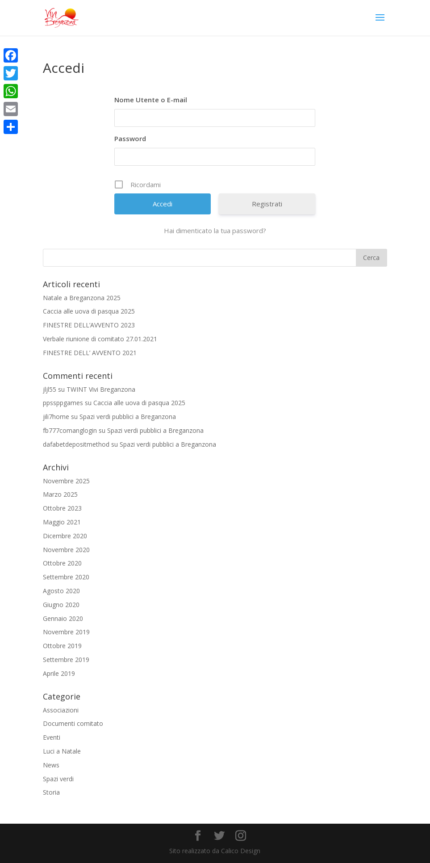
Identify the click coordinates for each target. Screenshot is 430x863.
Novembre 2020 (66, 549)
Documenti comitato (73, 723)
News (51, 765)
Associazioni (61, 710)
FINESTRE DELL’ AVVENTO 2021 (90, 352)
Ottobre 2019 (62, 645)
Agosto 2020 (61, 591)
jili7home (56, 416)
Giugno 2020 (61, 604)
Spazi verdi (58, 779)
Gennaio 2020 (63, 618)
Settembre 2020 (66, 577)
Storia (51, 792)
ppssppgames (63, 402)
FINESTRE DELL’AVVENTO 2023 (89, 325)
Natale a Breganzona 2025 (82, 297)
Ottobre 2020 (62, 563)
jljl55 (49, 389)
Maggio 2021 (62, 522)
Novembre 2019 (66, 632)
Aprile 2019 (59, 673)
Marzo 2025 (60, 494)
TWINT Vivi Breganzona (101, 389)
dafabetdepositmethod (76, 444)
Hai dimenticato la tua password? (215, 230)
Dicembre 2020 (65, 536)
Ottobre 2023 (62, 508)
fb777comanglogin (70, 430)
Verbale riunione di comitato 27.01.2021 (100, 339)
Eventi (51, 737)
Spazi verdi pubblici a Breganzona (127, 416)
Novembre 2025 (66, 481)
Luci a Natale (62, 751)
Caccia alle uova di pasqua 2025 (89, 311)
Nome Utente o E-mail (150, 99)
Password (130, 138)
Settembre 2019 (66, 659)
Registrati (267, 203)
